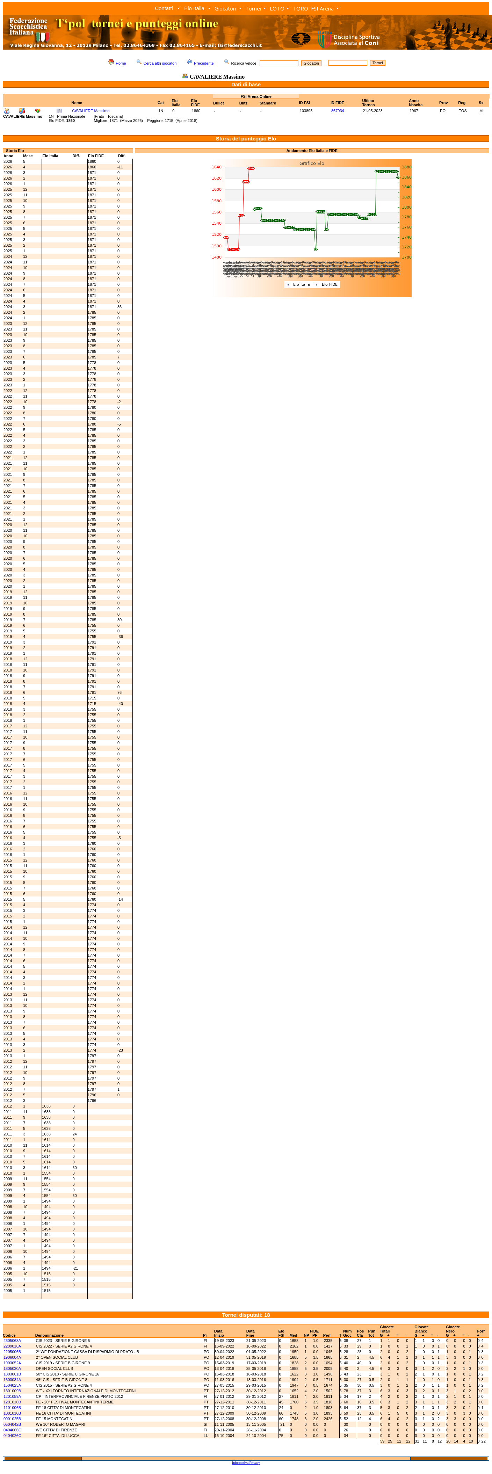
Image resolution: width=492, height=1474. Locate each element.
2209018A (12, 1346)
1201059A (12, 1396)
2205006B (12, 1352)
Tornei (253, 8)
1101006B (12, 1408)
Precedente (204, 63)
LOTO (277, 8)
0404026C (12, 1435)
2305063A (12, 1340)
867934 (337, 111)
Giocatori (225, 8)
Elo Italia (194, 8)
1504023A (12, 1385)
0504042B (12, 1424)
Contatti (164, 8)
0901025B (12, 1419)
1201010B (12, 1402)
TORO (300, 8)
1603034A (12, 1380)
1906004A (12, 1357)
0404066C (12, 1430)
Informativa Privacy (246, 1463)
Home (121, 63)
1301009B (12, 1391)
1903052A (12, 1363)
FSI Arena (322, 8)
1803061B (12, 1374)
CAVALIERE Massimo (90, 111)
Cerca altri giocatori (160, 63)
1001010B (12, 1413)
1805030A (12, 1368)
